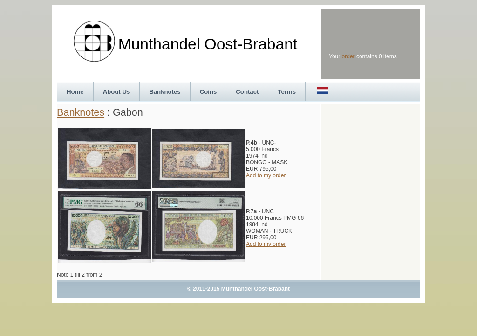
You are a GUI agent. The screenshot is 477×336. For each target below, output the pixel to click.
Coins (208, 91)
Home (75, 91)
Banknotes (164, 91)
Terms (287, 91)
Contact (247, 91)
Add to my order (266, 175)
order (348, 56)
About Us (116, 91)
